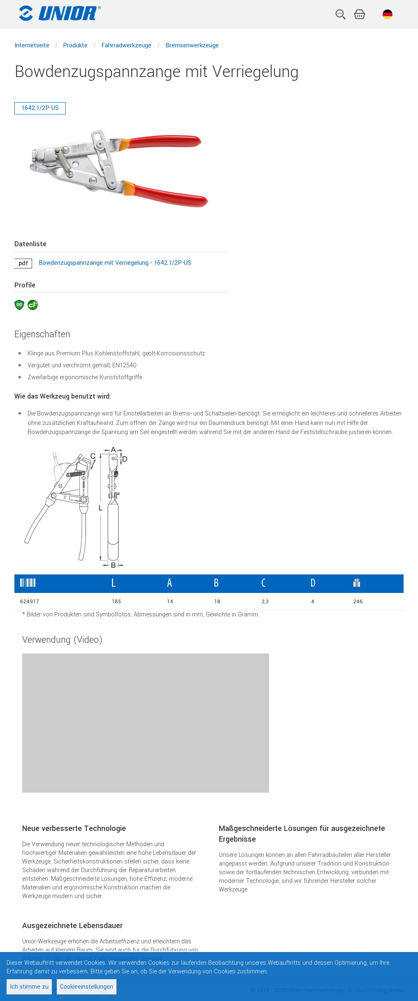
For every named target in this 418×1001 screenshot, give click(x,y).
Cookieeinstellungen (86, 986)
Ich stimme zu (29, 986)
